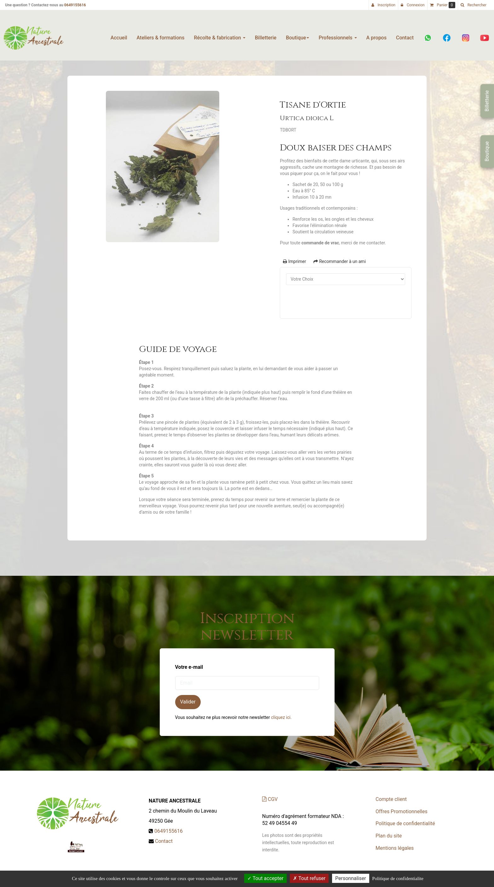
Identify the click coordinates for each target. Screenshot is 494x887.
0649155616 (75, 5)
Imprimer (294, 261)
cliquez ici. (281, 717)
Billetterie (265, 35)
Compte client (391, 799)
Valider (188, 702)
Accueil (119, 35)
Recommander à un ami (339, 261)
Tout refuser (309, 878)
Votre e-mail (189, 667)
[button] (473, 5)
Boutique (487, 151)
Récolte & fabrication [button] (219, 35)
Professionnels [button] (338, 35)
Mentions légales (395, 848)
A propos (376, 35)
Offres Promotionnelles (402, 811)
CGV (270, 799)
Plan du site (389, 836)
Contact (405, 35)
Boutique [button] (297, 35)
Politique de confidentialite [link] (397, 878)
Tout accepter (265, 878)
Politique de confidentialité (405, 823)
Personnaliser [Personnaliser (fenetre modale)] (350, 878)
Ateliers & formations (161, 35)
